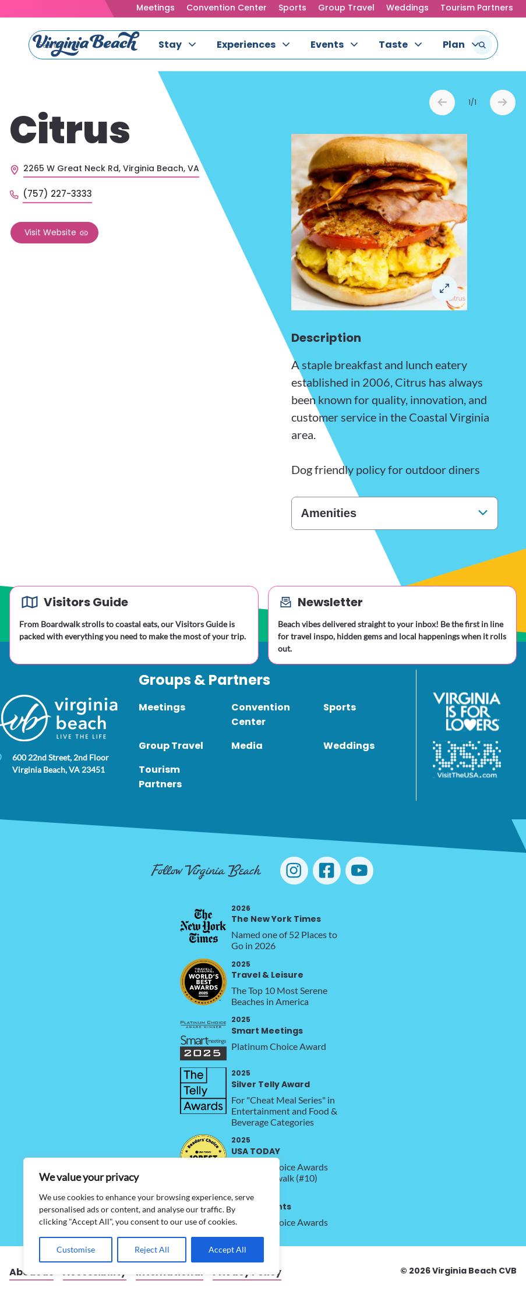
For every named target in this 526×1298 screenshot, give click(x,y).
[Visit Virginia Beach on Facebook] (327, 871)
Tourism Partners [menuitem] (160, 777)
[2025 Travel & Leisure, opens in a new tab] (203, 982)
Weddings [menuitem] (349, 745)
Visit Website (50, 232)
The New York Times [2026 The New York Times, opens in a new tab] (276, 914)
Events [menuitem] (327, 44)
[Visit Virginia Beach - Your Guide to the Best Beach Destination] (86, 44)
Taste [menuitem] (393, 44)
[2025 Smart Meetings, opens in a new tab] (203, 1037)
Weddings (407, 7)
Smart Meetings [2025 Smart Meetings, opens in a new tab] (267, 1025)
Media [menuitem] (247, 745)
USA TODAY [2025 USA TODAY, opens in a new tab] (255, 1145)
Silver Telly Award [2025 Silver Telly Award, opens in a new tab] (270, 1079)
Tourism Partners (476, 7)
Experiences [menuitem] (246, 44)
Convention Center (226, 7)
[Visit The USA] (467, 759)
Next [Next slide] (503, 102)
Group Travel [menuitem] (171, 745)
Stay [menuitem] (170, 44)
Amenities (329, 513)
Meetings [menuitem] (162, 707)
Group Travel (346, 7)
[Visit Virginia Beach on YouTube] (359, 871)
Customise (76, 1249)
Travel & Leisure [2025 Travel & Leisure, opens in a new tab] (267, 970)
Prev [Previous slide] (442, 102)
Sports (292, 7)
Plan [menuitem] (454, 44)
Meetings (155, 7)
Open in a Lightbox (444, 288)
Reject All (152, 1249)
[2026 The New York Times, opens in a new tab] (203, 926)
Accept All (227, 1249)
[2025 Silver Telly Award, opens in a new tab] (203, 1090)
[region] (151, 1216)
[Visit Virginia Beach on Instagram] (294, 871)
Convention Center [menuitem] (260, 714)
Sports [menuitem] (339, 707)
